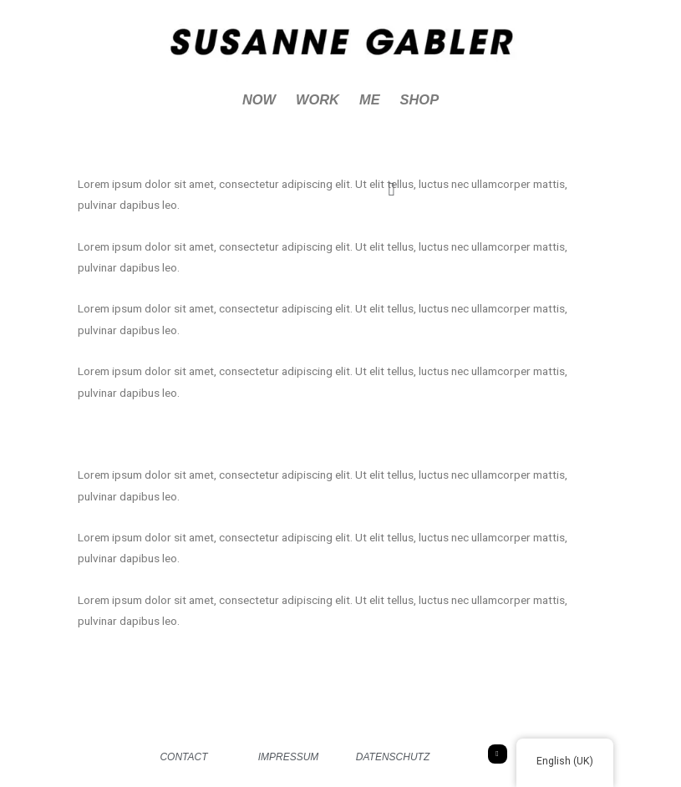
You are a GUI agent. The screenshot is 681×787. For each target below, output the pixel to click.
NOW (259, 99)
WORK (317, 99)
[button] (391, 189)
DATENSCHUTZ (392, 757)
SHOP (420, 99)
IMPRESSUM (288, 757)
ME (369, 99)
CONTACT (183, 757)
